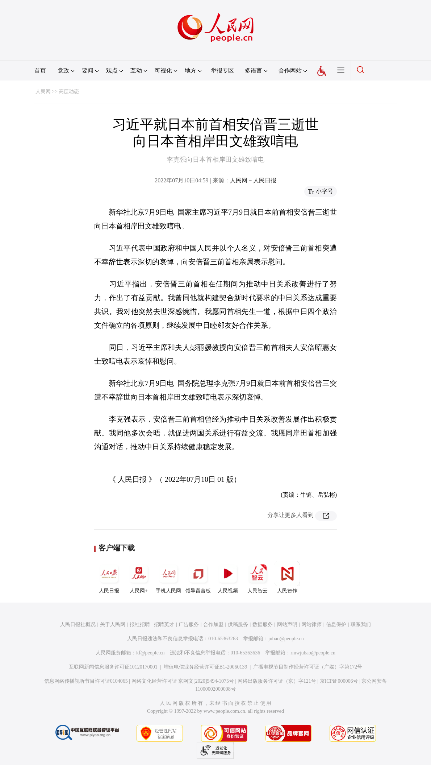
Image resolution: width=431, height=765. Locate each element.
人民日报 (109, 577)
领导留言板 (198, 577)
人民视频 (227, 577)
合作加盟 (213, 624)
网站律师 (311, 624)
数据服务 (262, 624)
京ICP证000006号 (339, 681)
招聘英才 (164, 624)
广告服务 (189, 624)
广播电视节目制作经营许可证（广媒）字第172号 (307, 667)
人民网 (43, 91)
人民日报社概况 (78, 624)
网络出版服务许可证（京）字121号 (277, 681)
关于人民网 (112, 624)
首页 (40, 70)
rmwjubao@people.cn (312, 653)
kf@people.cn (150, 653)
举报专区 (222, 70)
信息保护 (336, 624)
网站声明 (287, 624)
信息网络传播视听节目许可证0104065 (86, 681)
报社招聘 (140, 624)
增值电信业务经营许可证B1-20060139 (205, 667)
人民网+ (138, 577)
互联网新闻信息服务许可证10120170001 (113, 667)
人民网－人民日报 (253, 180)
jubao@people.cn (286, 638)
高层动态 (69, 91)
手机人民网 (168, 577)
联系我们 (361, 624)
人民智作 (287, 577)
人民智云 (257, 577)
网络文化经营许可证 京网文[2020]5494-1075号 (182, 681)
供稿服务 (238, 624)
